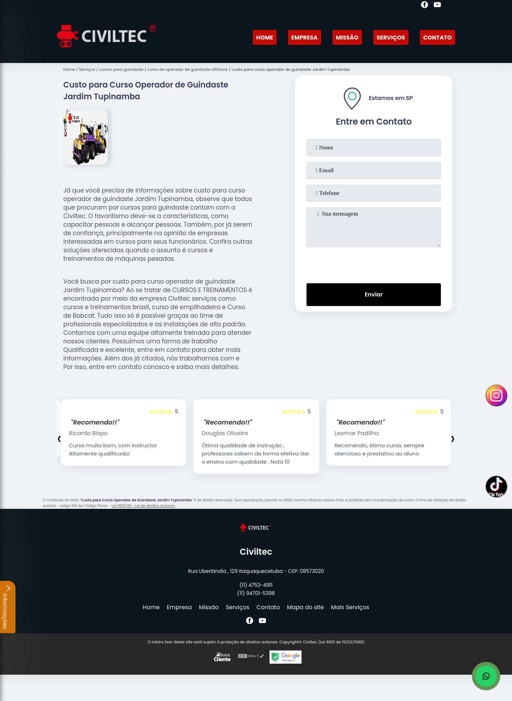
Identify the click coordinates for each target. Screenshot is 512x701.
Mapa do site (305, 607)
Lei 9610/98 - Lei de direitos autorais (143, 505)
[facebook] (424, 5)
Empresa (304, 37)
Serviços (391, 37)
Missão (347, 37)
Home (264, 37)
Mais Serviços (350, 607)
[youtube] (437, 5)
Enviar (374, 294)
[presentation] (374, 264)
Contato (437, 37)
